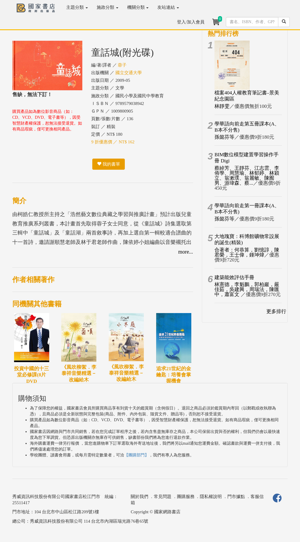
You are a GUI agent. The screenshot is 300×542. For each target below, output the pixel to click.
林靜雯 (221, 106)
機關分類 (138, 7)
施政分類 (107, 7)
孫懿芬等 (224, 137)
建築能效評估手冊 (234, 277)
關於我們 (139, 496)
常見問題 (162, 496)
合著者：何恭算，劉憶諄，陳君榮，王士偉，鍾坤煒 (246, 252)
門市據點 (236, 496)
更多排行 (276, 311)
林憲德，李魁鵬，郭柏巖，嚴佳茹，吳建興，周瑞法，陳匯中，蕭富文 (246, 289)
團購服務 (186, 496)
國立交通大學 (128, 72)
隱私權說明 (211, 496)
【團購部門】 (136, 455)
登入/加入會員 (190, 22)
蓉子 (122, 65)
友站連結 (168, 7)
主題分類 (77, 7)
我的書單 (108, 164)
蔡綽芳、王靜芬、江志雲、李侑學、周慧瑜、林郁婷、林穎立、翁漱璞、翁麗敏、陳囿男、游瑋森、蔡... (246, 175)
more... (185, 252)
